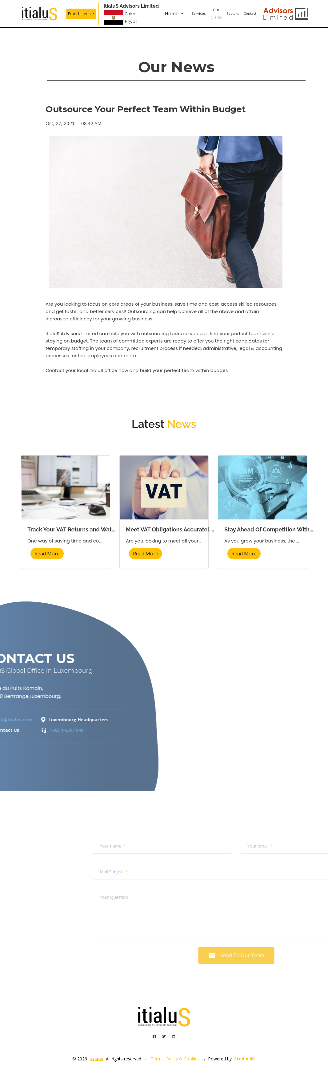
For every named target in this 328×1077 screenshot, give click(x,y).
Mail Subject (198, 872)
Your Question (200, 897)
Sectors (232, 13)
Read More (47, 553)
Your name (197, 846)
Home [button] (172, 13)
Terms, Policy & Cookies (175, 1059)
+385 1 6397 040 (24, 730)
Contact (250, 13)
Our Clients (216, 13)
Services (199, 13)
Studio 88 (244, 1059)
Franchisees (80, 13)
